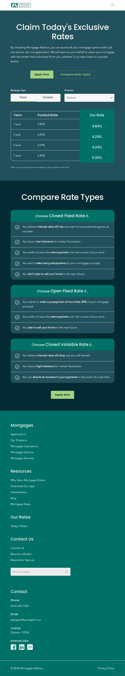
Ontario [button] (71, 98)
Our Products (19, 440)
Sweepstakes (19, 492)
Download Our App (22, 486)
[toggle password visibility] (66, 571)
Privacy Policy (106, 668)
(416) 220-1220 (20, 606)
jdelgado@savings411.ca (26, 620)
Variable (48, 97)
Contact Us (17, 548)
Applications (18, 434)
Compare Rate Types (75, 74)
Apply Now (41, 74)
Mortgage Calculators (24, 446)
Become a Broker (21, 554)
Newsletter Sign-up (22, 560)
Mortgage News (21, 504)
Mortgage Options (22, 452)
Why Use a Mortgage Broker (28, 480)
